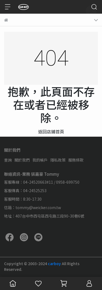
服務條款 (76, 160)
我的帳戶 (40, 160)
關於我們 (22, 160)
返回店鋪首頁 (51, 131)
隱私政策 (58, 160)
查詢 (8, 160)
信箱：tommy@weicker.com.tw (32, 207)
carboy (55, 263)
